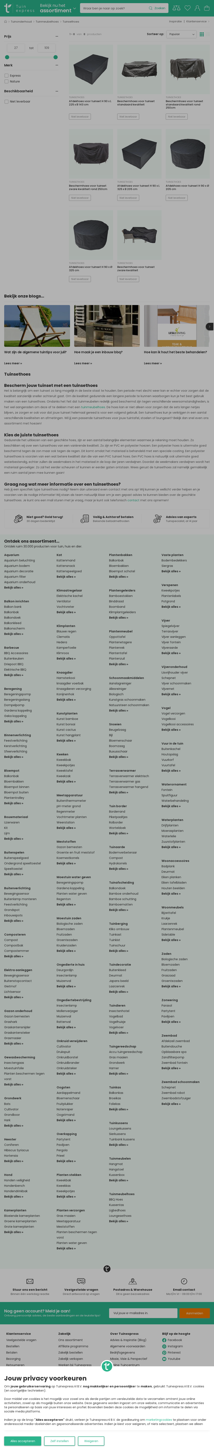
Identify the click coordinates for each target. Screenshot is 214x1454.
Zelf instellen (59, 1441)
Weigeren (91, 1441)
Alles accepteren (22, 1441)
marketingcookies (159, 1420)
